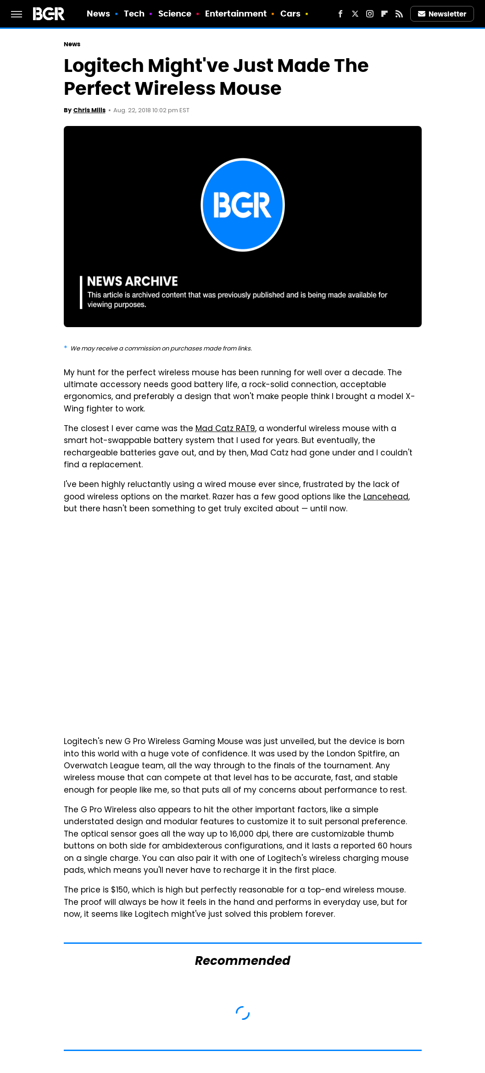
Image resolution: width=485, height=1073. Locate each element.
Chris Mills (89, 110)
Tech (134, 13)
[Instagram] (370, 13)
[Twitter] (355, 13)
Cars (290, 13)
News (98, 13)
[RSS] (399, 13)
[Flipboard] (384, 13)
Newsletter (442, 14)
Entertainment (236, 13)
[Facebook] (340, 13)
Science (175, 13)
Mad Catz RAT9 (225, 429)
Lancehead (385, 497)
